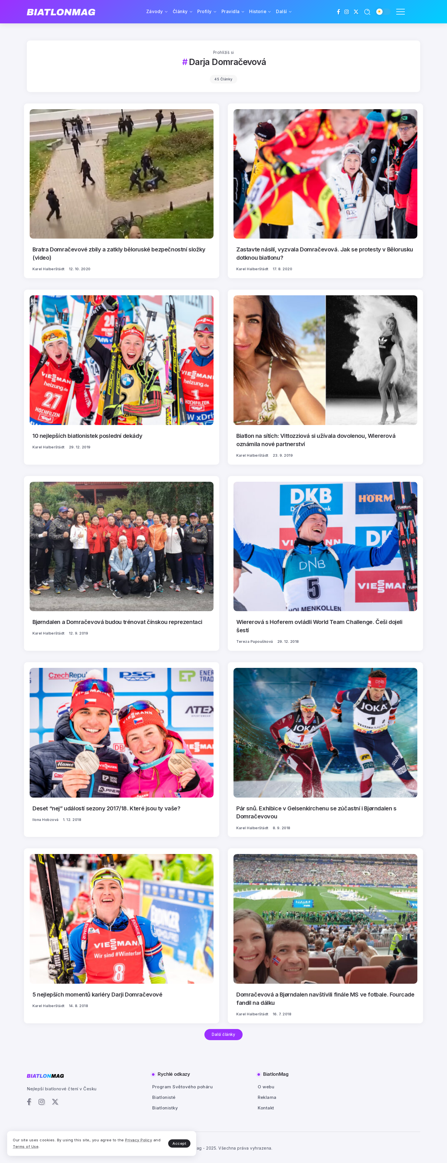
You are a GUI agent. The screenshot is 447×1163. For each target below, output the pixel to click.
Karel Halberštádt (48, 269)
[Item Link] (122, 174)
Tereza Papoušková (254, 641)
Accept (134, 1142)
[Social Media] (338, 11)
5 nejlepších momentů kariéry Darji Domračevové (97, 993)
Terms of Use (71, 1145)
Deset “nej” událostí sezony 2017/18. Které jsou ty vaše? (106, 807)
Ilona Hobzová (45, 818)
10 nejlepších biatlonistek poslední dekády (88, 435)
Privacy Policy (35, 1145)
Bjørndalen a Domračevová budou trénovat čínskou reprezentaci (118, 621)
